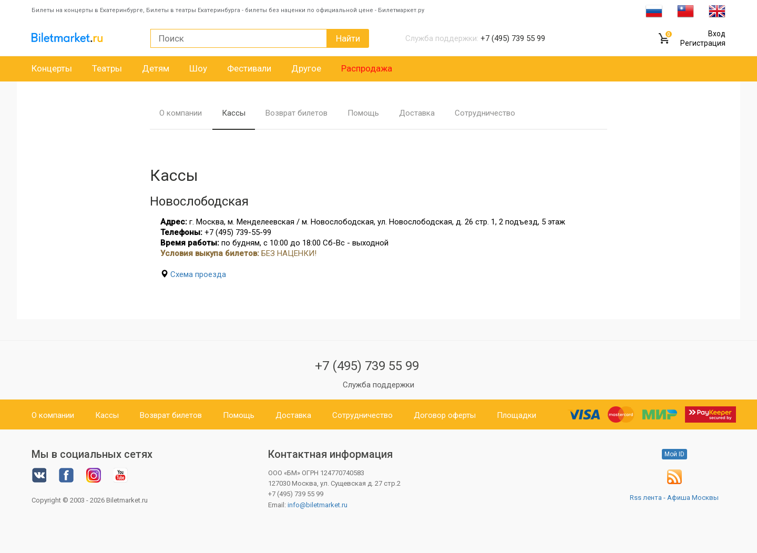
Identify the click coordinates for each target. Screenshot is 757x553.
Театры (107, 68)
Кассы (233, 113)
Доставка (417, 113)
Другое (306, 68)
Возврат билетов (296, 113)
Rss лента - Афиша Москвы (674, 497)
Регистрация (702, 43)
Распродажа (366, 68)
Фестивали (249, 68)
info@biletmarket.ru (317, 505)
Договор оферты (445, 415)
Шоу (198, 68)
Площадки (516, 415)
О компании (180, 113)
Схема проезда (198, 274)
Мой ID (674, 454)
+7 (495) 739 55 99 (367, 366)
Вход (716, 33)
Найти (348, 38)
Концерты (52, 68)
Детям (155, 68)
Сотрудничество (485, 113)
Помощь (363, 113)
